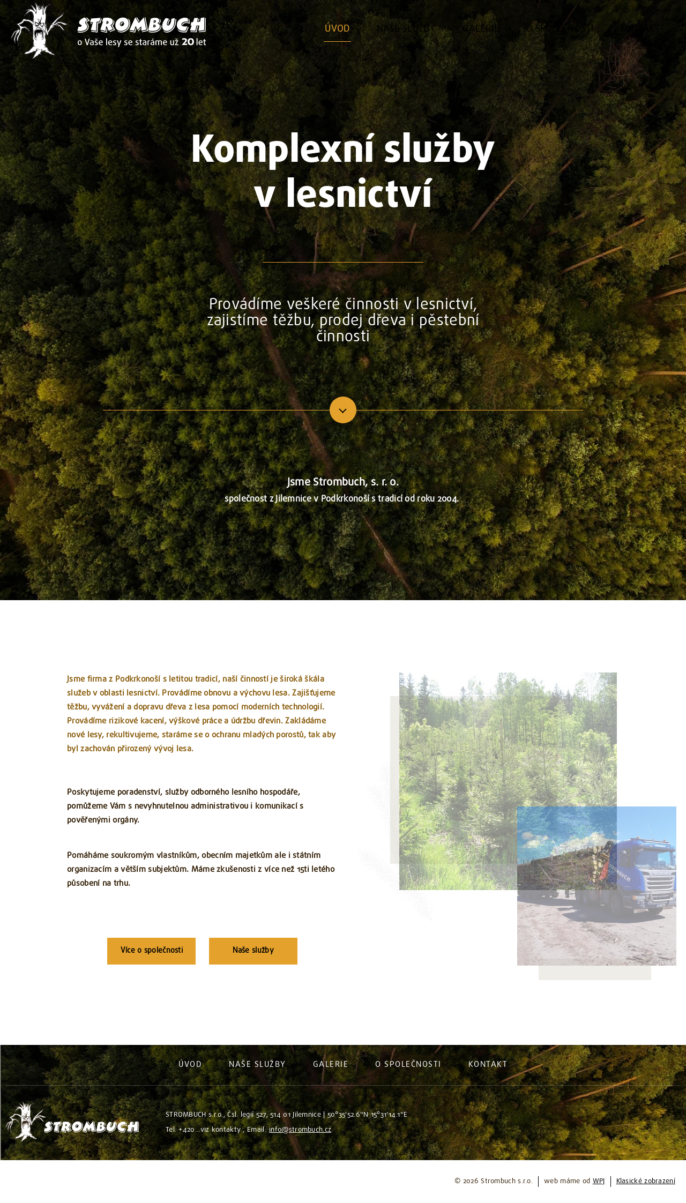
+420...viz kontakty (209, 1130)
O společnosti (408, 1065)
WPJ (599, 1181)
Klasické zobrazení (645, 1181)
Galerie (331, 1065)
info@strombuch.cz (300, 1130)
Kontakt (488, 1065)
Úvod (190, 1065)
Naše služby (253, 951)
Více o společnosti (152, 951)
